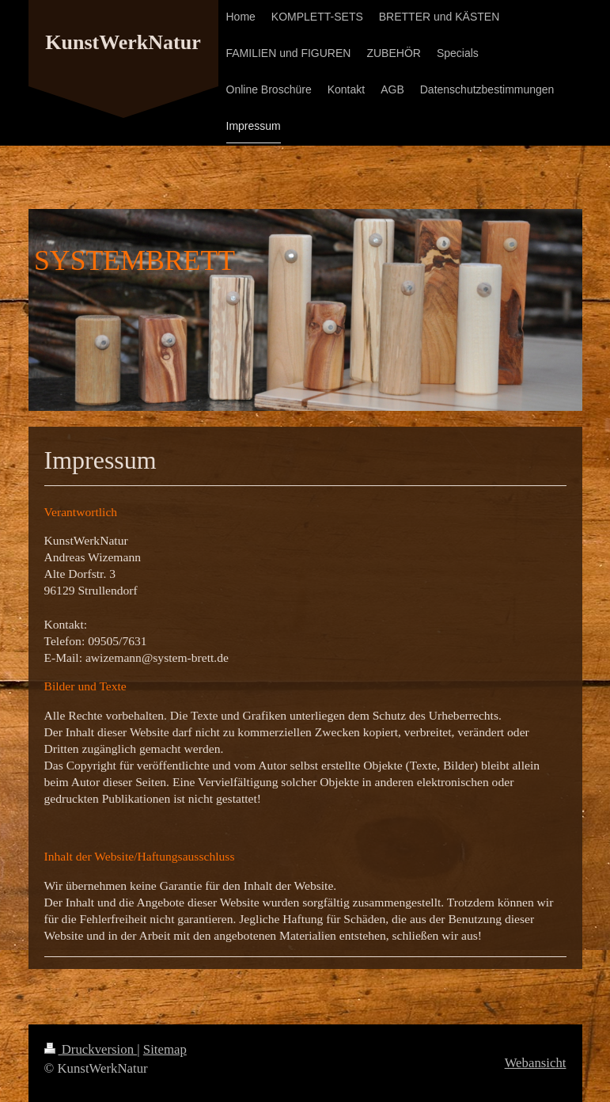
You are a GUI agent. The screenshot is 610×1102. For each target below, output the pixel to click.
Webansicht (535, 1062)
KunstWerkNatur (122, 42)
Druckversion (91, 1049)
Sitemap (165, 1049)
